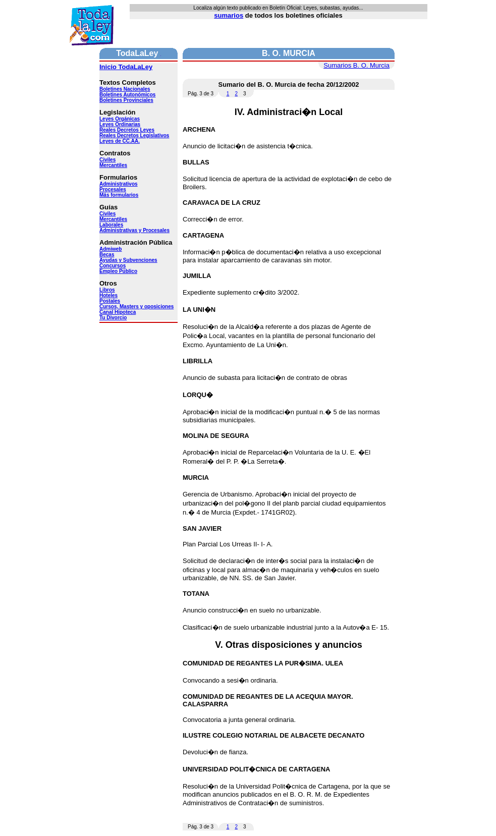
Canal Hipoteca (117, 312)
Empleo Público (118, 271)
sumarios (228, 15)
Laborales (111, 225)
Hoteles (108, 295)
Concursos (112, 265)
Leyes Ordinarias (119, 124)
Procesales (112, 189)
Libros (107, 290)
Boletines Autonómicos (127, 94)
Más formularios (118, 195)
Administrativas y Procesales (134, 230)
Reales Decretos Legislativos (134, 135)
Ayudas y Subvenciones (128, 260)
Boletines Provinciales (126, 100)
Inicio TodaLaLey (125, 67)
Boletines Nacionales (124, 89)
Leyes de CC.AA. (119, 141)
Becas (106, 254)
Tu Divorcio (113, 317)
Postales (109, 301)
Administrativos (118, 184)
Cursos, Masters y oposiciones (136, 306)
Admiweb (110, 249)
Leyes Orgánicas (119, 119)
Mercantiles (113, 165)
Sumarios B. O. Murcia (356, 65)
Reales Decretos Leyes (126, 130)
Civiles (107, 159)
